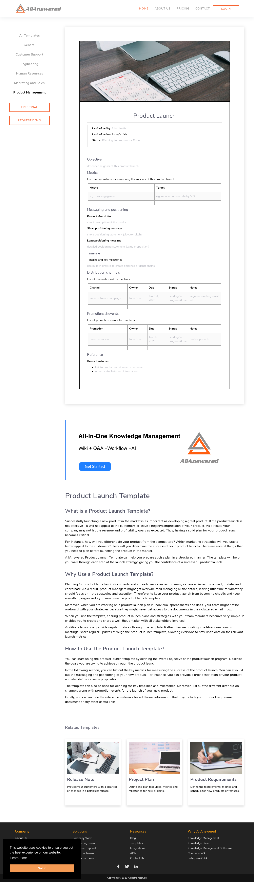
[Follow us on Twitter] (127, 866)
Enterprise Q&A (197, 858)
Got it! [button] (42, 868)
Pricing (183, 8)
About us (163, 8)
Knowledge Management (203, 838)
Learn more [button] (18, 858)
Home (144, 8)
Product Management (29, 92)
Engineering (29, 64)
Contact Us (137, 858)
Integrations (137, 848)
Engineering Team (84, 843)
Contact (202, 8)
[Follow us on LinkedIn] (136, 866)
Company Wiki (197, 853)
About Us (21, 838)
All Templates (29, 35)
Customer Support (29, 54)
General (29, 45)
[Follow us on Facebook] (118, 866)
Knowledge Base (198, 843)
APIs (133, 853)
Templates (136, 843)
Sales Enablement (84, 853)
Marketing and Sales (29, 83)
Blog (133, 838)
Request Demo (29, 120)
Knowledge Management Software (210, 848)
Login (226, 9)
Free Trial (29, 107)
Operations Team (83, 858)
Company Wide (82, 838)
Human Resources (29, 73)
